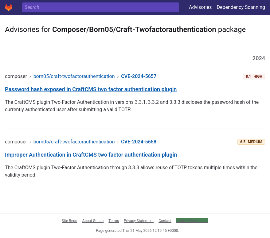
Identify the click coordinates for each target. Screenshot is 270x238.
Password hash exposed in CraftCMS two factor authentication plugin (91, 89)
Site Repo (69, 221)
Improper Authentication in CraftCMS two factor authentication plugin (91, 154)
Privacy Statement (139, 221)
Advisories (200, 7)
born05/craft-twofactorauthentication (74, 76)
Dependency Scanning (241, 7)
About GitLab (93, 221)
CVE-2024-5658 (138, 142)
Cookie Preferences (192, 221)
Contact (164, 221)
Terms (113, 221)
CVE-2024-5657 (138, 76)
